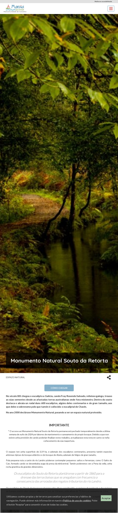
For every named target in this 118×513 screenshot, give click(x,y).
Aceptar (106, 498)
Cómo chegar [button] (59, 388)
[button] (109, 377)
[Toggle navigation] (111, 8)
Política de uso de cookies (77, 500)
